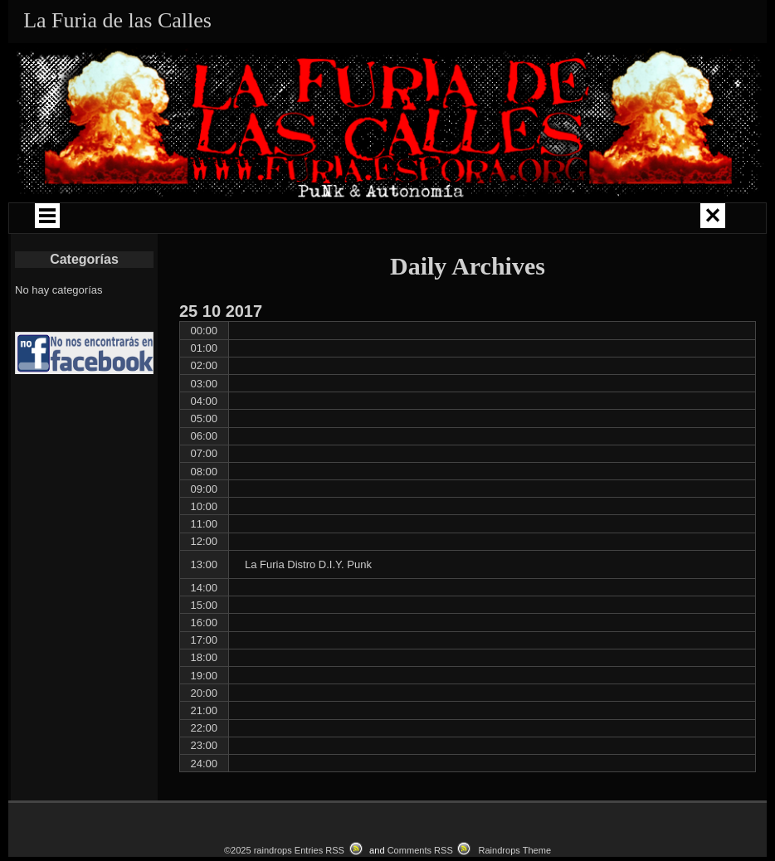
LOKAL (317, 269)
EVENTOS (422, 269)
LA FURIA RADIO (211, 269)
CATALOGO (528, 269)
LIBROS (106, 269)
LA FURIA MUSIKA (660, 220)
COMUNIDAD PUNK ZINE (531, 220)
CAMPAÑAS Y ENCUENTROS (374, 220)
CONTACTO (633, 269)
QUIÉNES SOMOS (131, 220)
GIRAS (238, 220)
